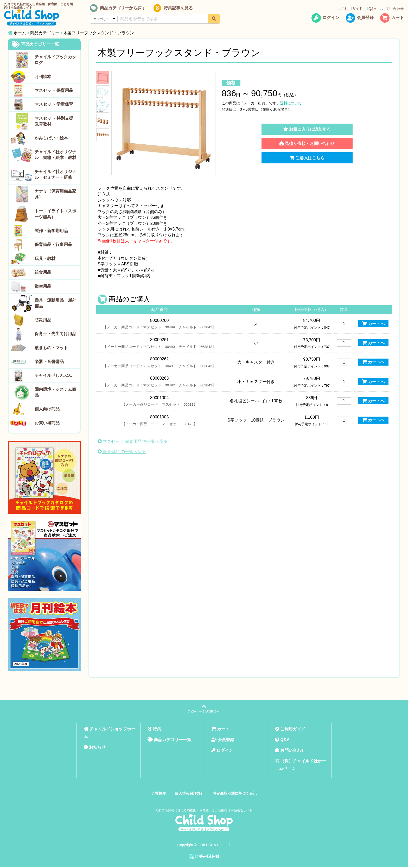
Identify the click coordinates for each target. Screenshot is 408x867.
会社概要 (158, 793)
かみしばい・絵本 (51, 138)
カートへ (373, 323)
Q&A (371, 10)
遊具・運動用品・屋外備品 (55, 303)
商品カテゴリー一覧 (35, 44)
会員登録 (359, 19)
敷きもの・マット (51, 348)
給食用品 (43, 272)
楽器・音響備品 (49, 361)
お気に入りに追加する (307, 129)
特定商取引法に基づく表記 (235, 793)
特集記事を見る (174, 9)
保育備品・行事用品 (53, 244)
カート (391, 19)
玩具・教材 (45, 258)
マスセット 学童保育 (54, 104)
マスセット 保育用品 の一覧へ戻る (133, 441)
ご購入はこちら (307, 158)
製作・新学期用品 (51, 230)
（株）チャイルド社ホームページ (300, 765)
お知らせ (95, 747)
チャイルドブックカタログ (55, 60)
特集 (154, 729)
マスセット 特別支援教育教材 (54, 121)
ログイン (325, 19)
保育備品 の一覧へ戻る (122, 451)
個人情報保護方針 (189, 793)
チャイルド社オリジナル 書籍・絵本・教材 (55, 155)
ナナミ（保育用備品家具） (55, 194)
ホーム (20, 33)
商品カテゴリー (44, 33)
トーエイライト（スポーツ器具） (55, 214)
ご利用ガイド (350, 10)
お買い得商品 (47, 423)
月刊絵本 (43, 76)
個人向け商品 (47, 409)
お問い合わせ (391, 10)
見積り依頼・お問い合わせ (307, 143)
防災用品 (43, 320)
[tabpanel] (163, 123)
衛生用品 (43, 286)
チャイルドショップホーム (109, 733)
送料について (291, 103)
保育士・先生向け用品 (55, 334)
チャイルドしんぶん (53, 375)
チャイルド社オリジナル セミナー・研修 (55, 174)
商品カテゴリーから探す (120, 9)
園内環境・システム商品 (55, 392)
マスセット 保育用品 (54, 90)
